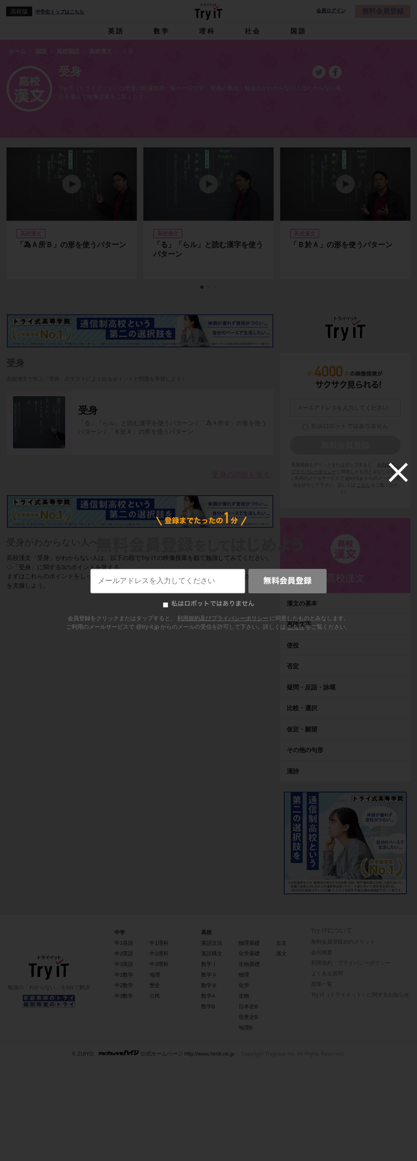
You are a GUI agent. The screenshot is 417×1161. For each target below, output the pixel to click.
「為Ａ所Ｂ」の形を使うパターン (71, 245)
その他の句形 (305, 749)
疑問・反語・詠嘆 (311, 687)
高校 (206, 932)
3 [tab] (215, 287)
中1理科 (158, 943)
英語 (116, 31)
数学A (208, 996)
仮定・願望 (302, 729)
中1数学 (123, 975)
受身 (88, 410)
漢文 (281, 953)
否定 (293, 666)
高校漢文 (345, 578)
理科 (207, 31)
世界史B (248, 1017)
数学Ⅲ (209, 985)
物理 (244, 975)
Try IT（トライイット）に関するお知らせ (360, 995)
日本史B (248, 1006)
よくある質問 (327, 973)
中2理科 (158, 953)
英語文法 (211, 943)
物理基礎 (249, 943)
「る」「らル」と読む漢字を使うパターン (208, 249)
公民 (154, 996)
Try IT (208, 11)
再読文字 (299, 624)
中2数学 (123, 985)
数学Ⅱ (209, 975)
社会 (253, 31)
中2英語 (123, 953)
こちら (363, 485)
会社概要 (321, 952)
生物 (244, 996)
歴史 (154, 985)
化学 (244, 985)
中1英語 (123, 943)
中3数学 (123, 996)
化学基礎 (249, 953)
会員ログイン (331, 10)
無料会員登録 (383, 11)
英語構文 (211, 953)
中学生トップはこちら (59, 11)
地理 (154, 975)
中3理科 (158, 964)
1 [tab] (202, 287)
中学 (119, 932)
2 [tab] (209, 287)
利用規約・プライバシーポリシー (351, 963)
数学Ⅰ (209, 964)
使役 (293, 645)
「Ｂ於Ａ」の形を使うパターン (341, 245)
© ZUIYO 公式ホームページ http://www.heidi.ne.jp (153, 1053)
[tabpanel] (208, 213)
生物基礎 (249, 964)
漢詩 (293, 771)
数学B (208, 1006)
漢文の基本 (302, 603)
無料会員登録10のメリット (343, 942)
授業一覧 (321, 984)
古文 (281, 943)
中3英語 (123, 964)
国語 (298, 31)
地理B (246, 1028)
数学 (162, 31)
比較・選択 (302, 708)
